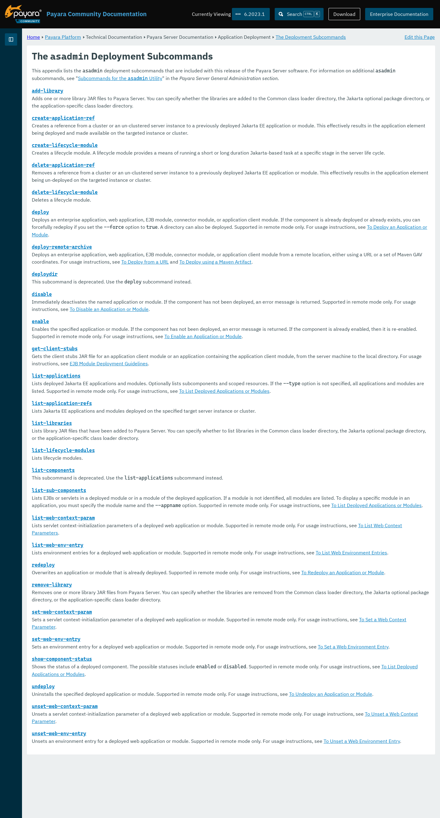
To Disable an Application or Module (250, 324)
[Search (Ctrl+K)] (299, 14)
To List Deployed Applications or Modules (373, 406)
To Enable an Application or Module (346, 351)
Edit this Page (420, 37)
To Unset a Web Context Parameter (185, 772)
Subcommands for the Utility (241, 85)
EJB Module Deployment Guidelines (256, 378)
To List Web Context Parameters (153, 555)
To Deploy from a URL (297, 276)
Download (344, 14)
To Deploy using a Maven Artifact (368, 276)
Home (109, 37)
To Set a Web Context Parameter (153, 663)
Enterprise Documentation (399, 14)
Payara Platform (24, 61)
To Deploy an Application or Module (250, 249)
